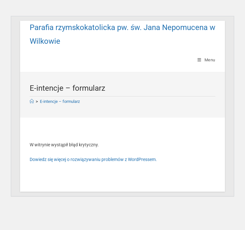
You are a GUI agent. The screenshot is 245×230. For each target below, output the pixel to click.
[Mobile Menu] (206, 59)
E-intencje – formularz (60, 101)
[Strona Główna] (32, 101)
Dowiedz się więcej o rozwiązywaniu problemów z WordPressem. (93, 159)
